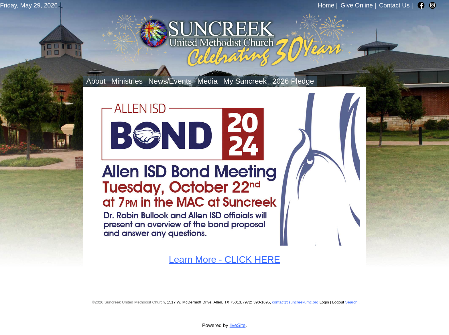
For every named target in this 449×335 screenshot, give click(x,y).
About (96, 81)
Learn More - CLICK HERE (224, 259)
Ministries (127, 81)
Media (207, 81)
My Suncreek (245, 81)
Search (351, 302)
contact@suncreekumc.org (295, 302)
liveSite (238, 325)
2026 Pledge (293, 81)
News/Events (170, 81)
